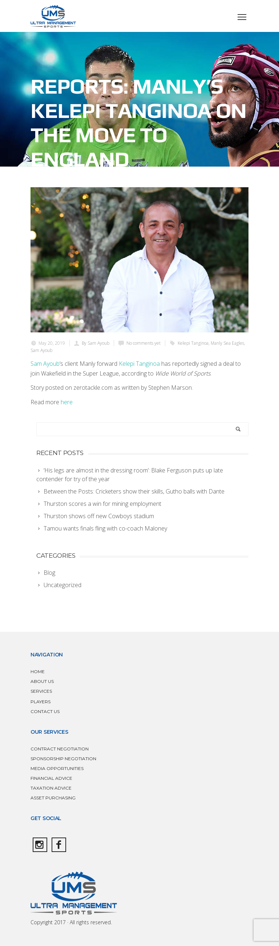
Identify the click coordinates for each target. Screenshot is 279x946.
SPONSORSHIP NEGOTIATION (63, 758)
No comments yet (143, 343)
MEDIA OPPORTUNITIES (57, 768)
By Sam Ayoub (95, 343)
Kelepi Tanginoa (193, 343)
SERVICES (41, 691)
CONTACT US (45, 711)
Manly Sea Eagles (227, 343)
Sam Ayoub (41, 350)
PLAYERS (40, 701)
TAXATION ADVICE (51, 788)
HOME (38, 671)
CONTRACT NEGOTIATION (60, 749)
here (67, 402)
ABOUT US (42, 681)
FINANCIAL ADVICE (51, 778)
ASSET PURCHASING (53, 797)
